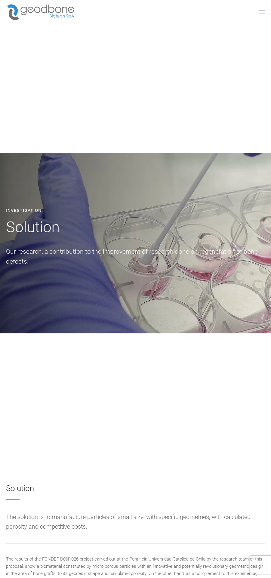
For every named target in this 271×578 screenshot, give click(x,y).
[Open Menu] (262, 12)
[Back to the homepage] (40, 12)
